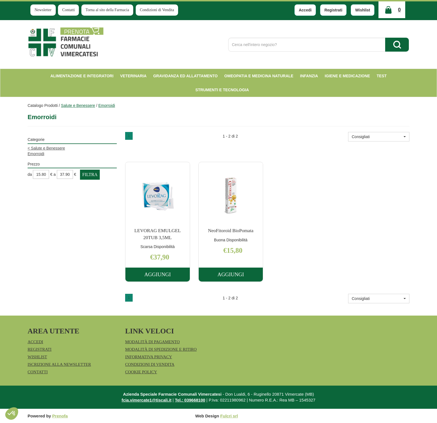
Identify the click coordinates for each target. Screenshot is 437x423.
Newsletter (43, 10)
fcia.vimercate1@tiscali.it (146, 400)
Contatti (68, 10)
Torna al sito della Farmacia (107, 10)
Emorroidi (36, 154)
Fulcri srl (229, 416)
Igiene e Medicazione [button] (347, 76)
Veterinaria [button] (133, 76)
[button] (378, 136)
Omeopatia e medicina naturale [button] (258, 76)
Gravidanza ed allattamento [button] (185, 76)
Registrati (333, 10)
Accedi (305, 10)
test (382, 76)
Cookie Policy (141, 372)
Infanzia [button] (309, 76)
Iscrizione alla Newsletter (59, 364)
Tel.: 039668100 (190, 400)
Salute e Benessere (78, 105)
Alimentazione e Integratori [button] (81, 76)
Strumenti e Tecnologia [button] (222, 90)
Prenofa (60, 416)
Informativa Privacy (148, 357)
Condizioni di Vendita (157, 10)
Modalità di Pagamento (152, 342)
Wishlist (362, 10)
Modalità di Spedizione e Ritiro (161, 349)
